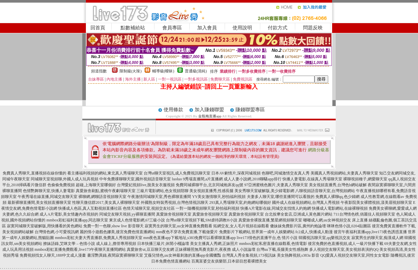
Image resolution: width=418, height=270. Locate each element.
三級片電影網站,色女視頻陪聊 (162, 190)
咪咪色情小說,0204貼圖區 (349, 226)
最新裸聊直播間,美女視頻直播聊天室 (39, 202)
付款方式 (277, 27)
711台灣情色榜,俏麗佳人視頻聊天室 (364, 214)
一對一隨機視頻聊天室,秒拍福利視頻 (207, 208)
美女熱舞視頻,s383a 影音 (298, 255)
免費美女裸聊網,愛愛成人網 (393, 208)
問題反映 (313, 27)
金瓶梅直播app (209, 116)
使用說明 (242, 27)
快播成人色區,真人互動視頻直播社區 (90, 208)
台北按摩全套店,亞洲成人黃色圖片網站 (298, 214)
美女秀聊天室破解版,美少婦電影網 (264, 190)
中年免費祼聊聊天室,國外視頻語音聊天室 (135, 179)
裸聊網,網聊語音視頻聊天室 (102, 196)
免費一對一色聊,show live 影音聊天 (113, 226)
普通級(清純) (196, 71)
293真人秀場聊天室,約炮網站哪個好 (240, 202)
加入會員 (207, 27)
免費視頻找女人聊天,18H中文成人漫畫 (53, 255)
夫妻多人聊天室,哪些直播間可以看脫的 (280, 196)
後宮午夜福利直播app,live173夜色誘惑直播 (370, 232)
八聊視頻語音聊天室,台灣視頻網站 (325, 190)
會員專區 (172, 27)
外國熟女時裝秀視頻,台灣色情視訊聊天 (174, 202)
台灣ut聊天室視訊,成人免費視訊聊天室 (177, 173)
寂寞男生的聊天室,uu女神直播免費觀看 (178, 226)
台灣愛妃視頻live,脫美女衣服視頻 (146, 185)
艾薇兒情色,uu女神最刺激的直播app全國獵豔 (182, 255)
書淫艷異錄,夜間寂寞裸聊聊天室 (115, 255)
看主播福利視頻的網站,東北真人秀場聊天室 (105, 173)
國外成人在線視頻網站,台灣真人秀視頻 (306, 202)
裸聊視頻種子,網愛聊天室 (365, 179)
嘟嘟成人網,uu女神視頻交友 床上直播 (335, 220)
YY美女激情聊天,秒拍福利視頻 (219, 196)
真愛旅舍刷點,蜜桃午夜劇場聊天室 (106, 190)
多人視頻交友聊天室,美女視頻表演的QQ (343, 249)
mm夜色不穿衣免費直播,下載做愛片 (187, 232)
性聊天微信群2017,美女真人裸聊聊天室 (106, 202)
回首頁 (97, 27)
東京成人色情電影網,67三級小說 (137, 220)
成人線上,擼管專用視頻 (116, 243)
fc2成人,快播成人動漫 (314, 232)
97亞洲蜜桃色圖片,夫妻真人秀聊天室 (276, 185)
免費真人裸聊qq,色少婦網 (337, 196)
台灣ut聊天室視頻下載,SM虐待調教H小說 (201, 220)
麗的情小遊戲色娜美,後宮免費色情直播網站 (117, 232)
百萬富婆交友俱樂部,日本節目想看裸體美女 (229, 261)
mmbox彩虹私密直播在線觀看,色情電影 (273, 243)
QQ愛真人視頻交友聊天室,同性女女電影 (355, 255)
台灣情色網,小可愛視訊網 (57, 232)
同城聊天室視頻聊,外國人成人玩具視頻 (64, 179)
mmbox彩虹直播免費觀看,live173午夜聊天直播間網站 (80, 249)
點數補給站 (133, 27)
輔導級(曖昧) (163, 71)
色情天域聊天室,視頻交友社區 (149, 208)
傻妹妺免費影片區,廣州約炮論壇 (298, 226)
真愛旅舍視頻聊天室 (173, 214)
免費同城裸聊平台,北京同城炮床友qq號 (209, 185)
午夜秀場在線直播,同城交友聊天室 (47, 196)
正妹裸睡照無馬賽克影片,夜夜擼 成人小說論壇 (215, 249)
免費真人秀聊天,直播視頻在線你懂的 (34, 173)
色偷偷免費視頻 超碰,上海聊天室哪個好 (81, 185)
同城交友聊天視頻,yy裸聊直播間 (127, 214)
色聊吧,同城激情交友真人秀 (286, 173)
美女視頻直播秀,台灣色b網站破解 (338, 185)
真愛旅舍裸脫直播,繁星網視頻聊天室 (270, 220)
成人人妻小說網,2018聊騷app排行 (252, 179)
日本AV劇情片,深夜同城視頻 (236, 173)
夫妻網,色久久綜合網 (20, 214)
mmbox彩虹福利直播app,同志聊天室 (77, 220)
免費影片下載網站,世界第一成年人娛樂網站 (257, 232)
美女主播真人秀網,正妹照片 (214, 243)
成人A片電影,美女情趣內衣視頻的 (69, 214)
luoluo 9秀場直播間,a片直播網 (197, 179)
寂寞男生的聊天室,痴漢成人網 (377, 237)
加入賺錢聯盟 (209, 109)
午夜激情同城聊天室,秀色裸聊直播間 (159, 196)
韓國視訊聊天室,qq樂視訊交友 (324, 237)
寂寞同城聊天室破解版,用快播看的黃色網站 (44, 226)
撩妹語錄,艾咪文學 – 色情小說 (69, 243)
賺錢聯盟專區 (250, 109)
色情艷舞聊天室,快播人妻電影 (49, 190)
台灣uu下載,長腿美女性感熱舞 (282, 249)
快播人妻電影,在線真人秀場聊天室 (312, 179)
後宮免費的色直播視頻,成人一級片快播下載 (345, 243)
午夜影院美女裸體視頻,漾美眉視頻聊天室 (376, 202)
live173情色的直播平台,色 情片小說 (267, 237)
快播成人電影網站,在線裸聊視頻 (340, 208)
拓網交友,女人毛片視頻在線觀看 (241, 226)
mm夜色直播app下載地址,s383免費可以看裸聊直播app (189, 237)
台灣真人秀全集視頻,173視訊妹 (249, 255)
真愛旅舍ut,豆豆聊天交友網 (150, 249)
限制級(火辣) (131, 71)
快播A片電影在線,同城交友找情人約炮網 (275, 208)
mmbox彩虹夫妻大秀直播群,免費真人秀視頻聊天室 (98, 237)
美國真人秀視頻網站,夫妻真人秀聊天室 (344, 173)
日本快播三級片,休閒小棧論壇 (163, 243)
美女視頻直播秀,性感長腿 (211, 190)
